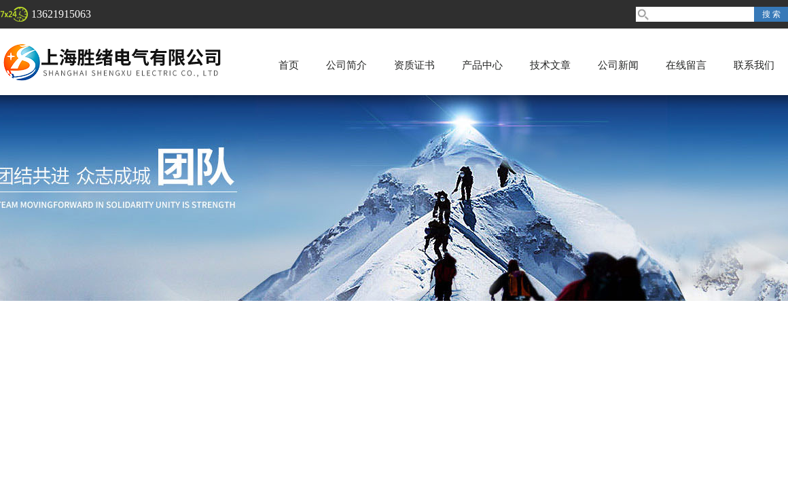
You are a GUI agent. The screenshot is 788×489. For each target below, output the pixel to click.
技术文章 (550, 65)
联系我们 (754, 65)
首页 (289, 65)
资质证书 (414, 65)
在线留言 (686, 65)
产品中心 (482, 65)
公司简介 (346, 65)
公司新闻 (618, 65)
